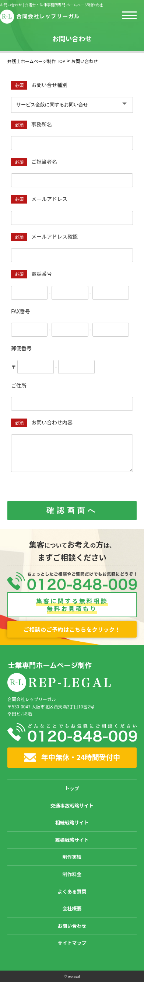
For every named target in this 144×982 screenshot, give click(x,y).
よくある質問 (71, 891)
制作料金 (71, 874)
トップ (72, 788)
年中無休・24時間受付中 (72, 757)
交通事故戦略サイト (72, 805)
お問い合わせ (71, 925)
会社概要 (71, 908)
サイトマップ (71, 942)
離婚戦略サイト (72, 839)
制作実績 (71, 856)
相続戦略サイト (72, 822)
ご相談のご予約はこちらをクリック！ (72, 629)
